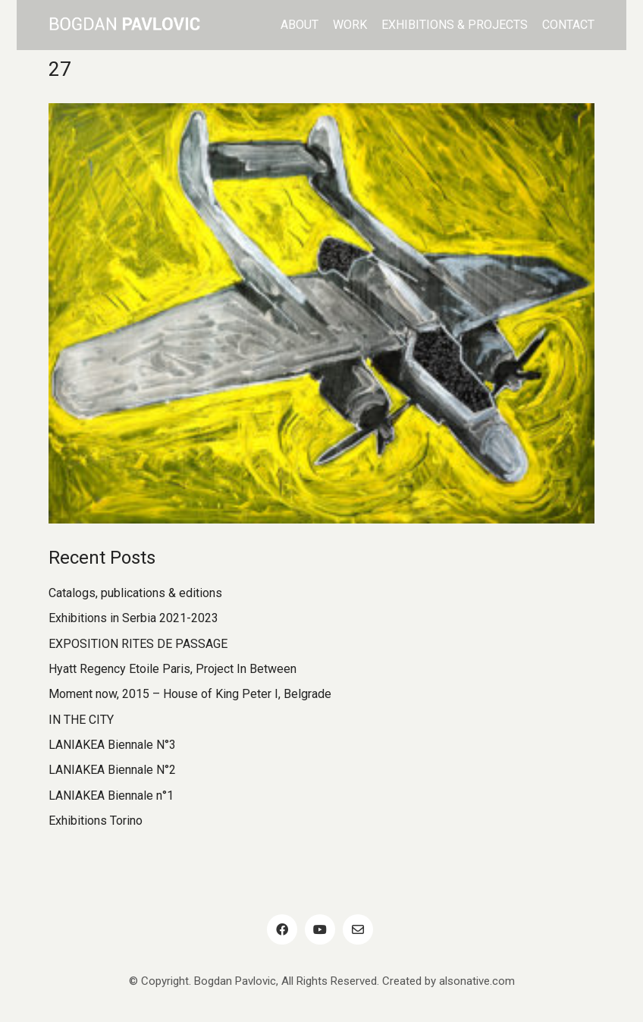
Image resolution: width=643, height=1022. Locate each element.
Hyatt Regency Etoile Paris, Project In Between (172, 669)
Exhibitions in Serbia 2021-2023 (133, 618)
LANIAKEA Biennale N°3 (112, 744)
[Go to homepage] (124, 25)
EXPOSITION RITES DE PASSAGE (138, 644)
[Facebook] (282, 929)
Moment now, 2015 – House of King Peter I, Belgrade (190, 694)
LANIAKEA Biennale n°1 (111, 795)
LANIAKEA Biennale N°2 (112, 770)
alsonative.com (477, 981)
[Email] (358, 929)
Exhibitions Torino (96, 820)
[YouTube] (320, 929)
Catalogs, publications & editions (135, 593)
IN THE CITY (81, 719)
